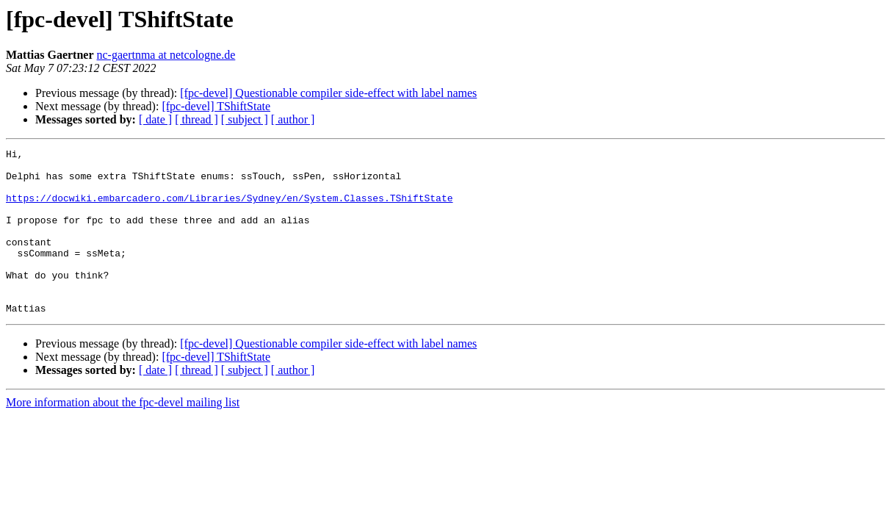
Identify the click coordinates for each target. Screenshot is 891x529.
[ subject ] (244, 119)
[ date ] (155, 119)
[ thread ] (196, 119)
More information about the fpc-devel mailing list (122, 435)
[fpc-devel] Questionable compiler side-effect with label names (328, 93)
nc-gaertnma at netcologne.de (166, 54)
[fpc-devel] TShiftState (216, 106)
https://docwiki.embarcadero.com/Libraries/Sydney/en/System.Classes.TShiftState (229, 208)
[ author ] (293, 119)
